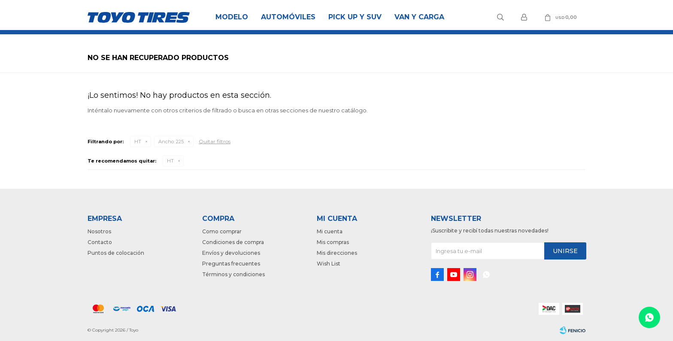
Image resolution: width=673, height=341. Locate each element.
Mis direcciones (337, 253)
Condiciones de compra (233, 242)
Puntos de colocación (116, 253)
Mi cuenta (330, 231)
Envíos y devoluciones (231, 253)
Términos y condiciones (233, 274)
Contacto (100, 242)
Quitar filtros (214, 141)
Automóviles (288, 17)
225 (171, 142)
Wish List (328, 263)
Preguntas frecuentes (231, 263)
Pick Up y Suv (355, 17)
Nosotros (99, 231)
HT (137, 142)
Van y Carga (419, 17)
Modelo (231, 17)
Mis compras (333, 242)
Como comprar (222, 231)
